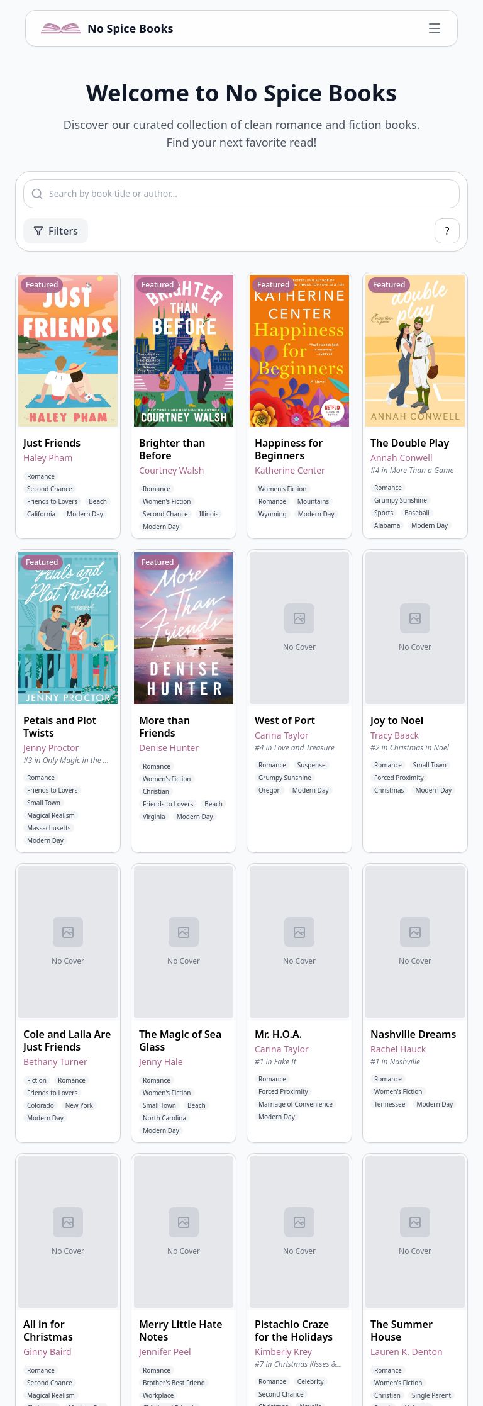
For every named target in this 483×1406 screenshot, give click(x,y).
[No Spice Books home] (107, 28)
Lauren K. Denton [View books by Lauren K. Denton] (406, 1352)
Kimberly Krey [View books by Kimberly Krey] (283, 1352)
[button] (68, 405)
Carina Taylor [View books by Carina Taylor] (282, 735)
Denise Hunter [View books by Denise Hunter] (169, 748)
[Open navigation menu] (434, 28)
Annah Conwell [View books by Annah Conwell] (401, 458)
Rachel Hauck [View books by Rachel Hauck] (398, 1049)
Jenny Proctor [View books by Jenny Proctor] (51, 748)
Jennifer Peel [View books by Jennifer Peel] (165, 1352)
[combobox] (241, 193)
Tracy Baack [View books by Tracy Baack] (394, 735)
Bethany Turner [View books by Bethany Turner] (55, 1062)
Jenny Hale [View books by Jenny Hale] (161, 1062)
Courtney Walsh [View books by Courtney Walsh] (171, 470)
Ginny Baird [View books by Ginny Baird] (47, 1352)
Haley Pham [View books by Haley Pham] (47, 458)
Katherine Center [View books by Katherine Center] (290, 470)
